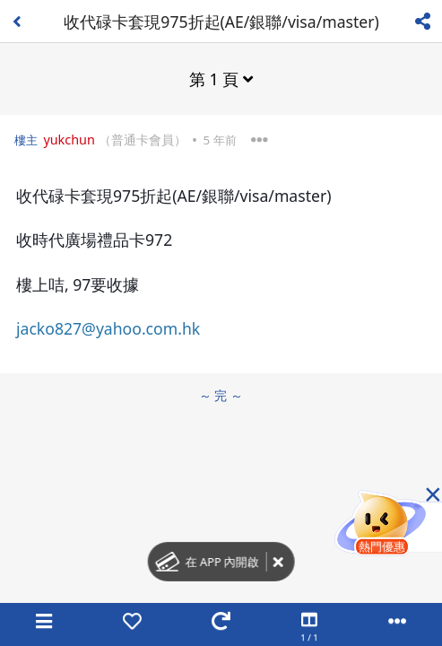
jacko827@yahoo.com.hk (108, 328)
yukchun (69, 139)
